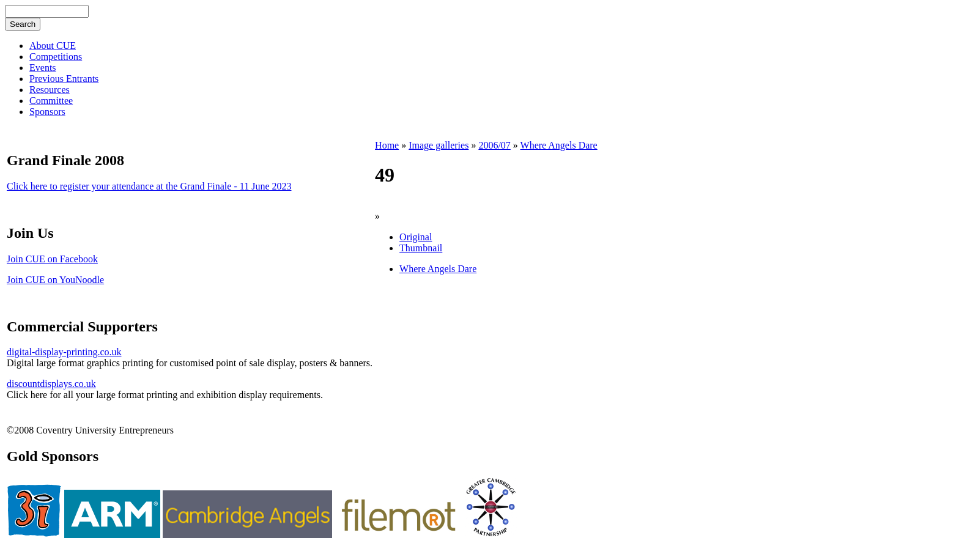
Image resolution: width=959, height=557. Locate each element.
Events (42, 67)
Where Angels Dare (559, 145)
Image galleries (438, 145)
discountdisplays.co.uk (51, 383)
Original (415, 237)
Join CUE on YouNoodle (55, 280)
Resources (49, 89)
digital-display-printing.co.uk (64, 352)
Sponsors (47, 111)
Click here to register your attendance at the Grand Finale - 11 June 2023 (149, 186)
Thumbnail (420, 248)
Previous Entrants (63, 78)
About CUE (52, 45)
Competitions (55, 56)
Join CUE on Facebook (52, 259)
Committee (51, 100)
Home (387, 145)
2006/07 (494, 145)
